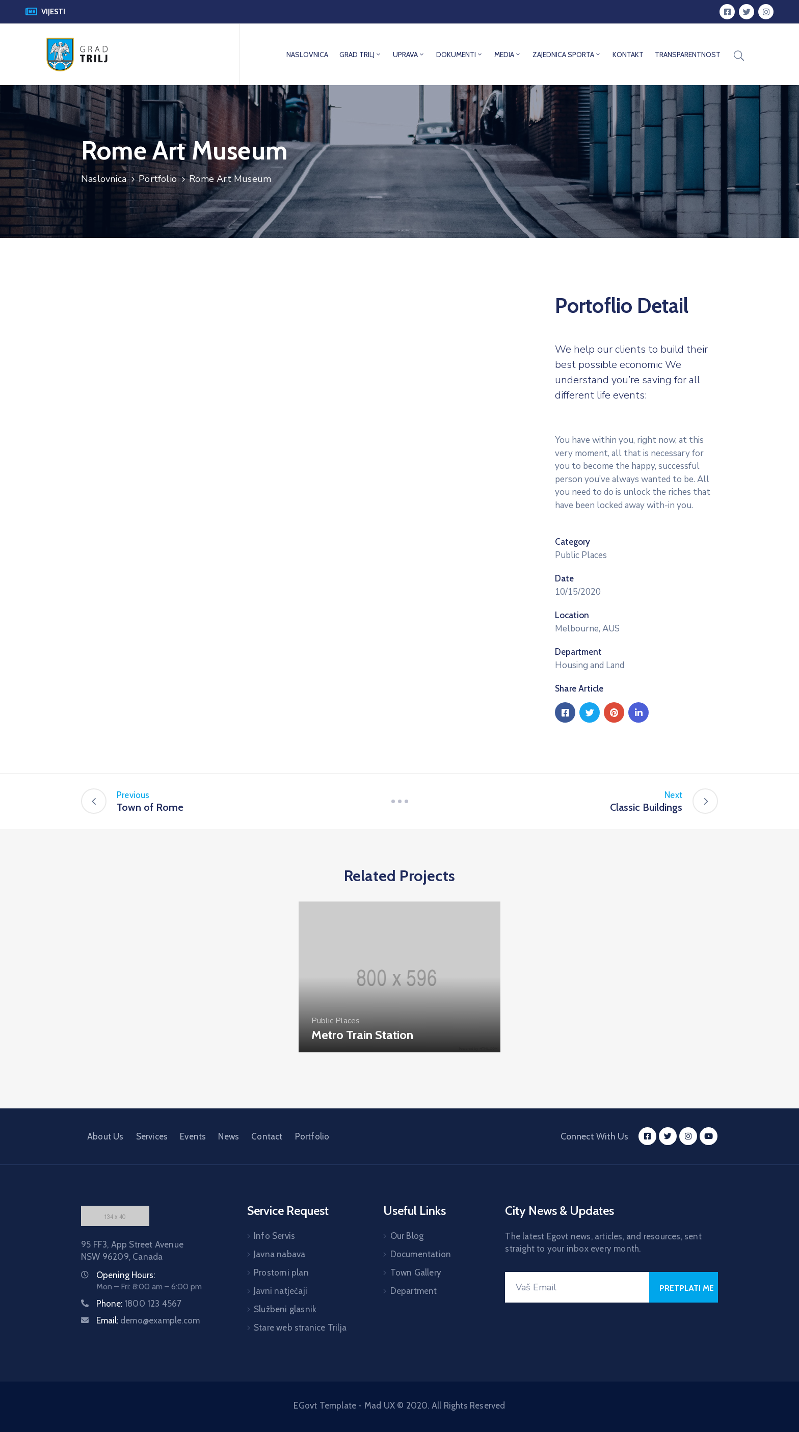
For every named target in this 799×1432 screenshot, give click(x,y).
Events (193, 1136)
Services (152, 1136)
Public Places (581, 555)
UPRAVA (409, 54)
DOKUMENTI (459, 54)
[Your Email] (577, 1287)
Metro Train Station (362, 1034)
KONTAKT (628, 54)
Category (572, 542)
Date (564, 578)
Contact (266, 1136)
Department (578, 652)
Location (572, 615)
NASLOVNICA (307, 54)
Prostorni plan (281, 1272)
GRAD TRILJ (360, 54)
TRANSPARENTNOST (688, 54)
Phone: (139, 1303)
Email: (148, 1320)
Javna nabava (279, 1254)
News (228, 1136)
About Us (105, 1136)
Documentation (420, 1254)
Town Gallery (415, 1272)
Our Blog (407, 1236)
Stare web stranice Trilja (300, 1327)
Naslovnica (103, 179)
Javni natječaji (280, 1291)
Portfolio (158, 179)
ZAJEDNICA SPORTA (566, 54)
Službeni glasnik (285, 1309)
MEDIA (507, 54)
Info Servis (274, 1236)
